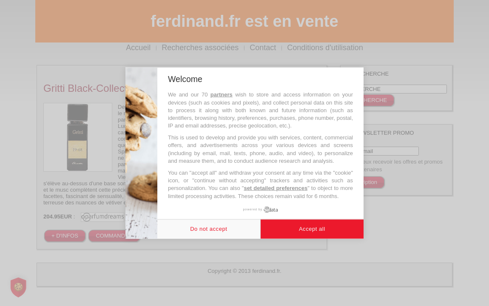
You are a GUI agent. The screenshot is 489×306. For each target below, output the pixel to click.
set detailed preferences (275, 188)
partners (221, 94)
